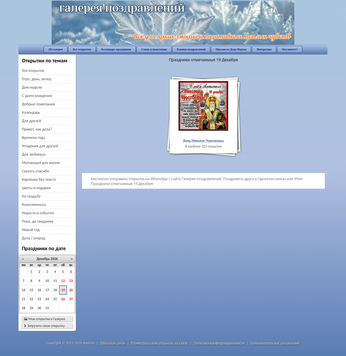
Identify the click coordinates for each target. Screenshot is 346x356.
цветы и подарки (36, 187)
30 (39, 308)
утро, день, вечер (36, 78)
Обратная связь (113, 343)
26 (63, 299)
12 (63, 281)
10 (47, 281)
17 (47, 290)
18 (55, 290)
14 (23, 290)
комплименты (34, 204)
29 (31, 308)
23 (39, 299)
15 (31, 290)
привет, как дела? (37, 129)
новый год (30, 229)
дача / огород (33, 238)
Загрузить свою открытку (44, 326)
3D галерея (55, 49)
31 (47, 308)
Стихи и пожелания (154, 49)
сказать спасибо (35, 171)
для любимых (33, 154)
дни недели (32, 87)
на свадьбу (31, 196)
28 (23, 308)
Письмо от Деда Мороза (231, 49)
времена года (33, 137)
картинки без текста (39, 179)
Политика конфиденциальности (219, 343)
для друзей (31, 120)
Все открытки (82, 49)
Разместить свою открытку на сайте (159, 343)
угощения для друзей (40, 146)
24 (47, 299)
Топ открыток (33, 70)
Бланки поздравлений (191, 49)
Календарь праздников (116, 49)
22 (31, 299)
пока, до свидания (37, 221)
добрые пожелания (38, 104)
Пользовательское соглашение (275, 343)
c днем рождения (37, 95)
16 (39, 290)
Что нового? (289, 49)
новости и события (38, 213)
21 (23, 299)
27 (71, 299)
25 (55, 299)
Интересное (264, 49)
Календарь (31, 112)
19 (63, 290)
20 (71, 290)
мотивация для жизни (41, 162)
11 (55, 281)
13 (71, 281)
